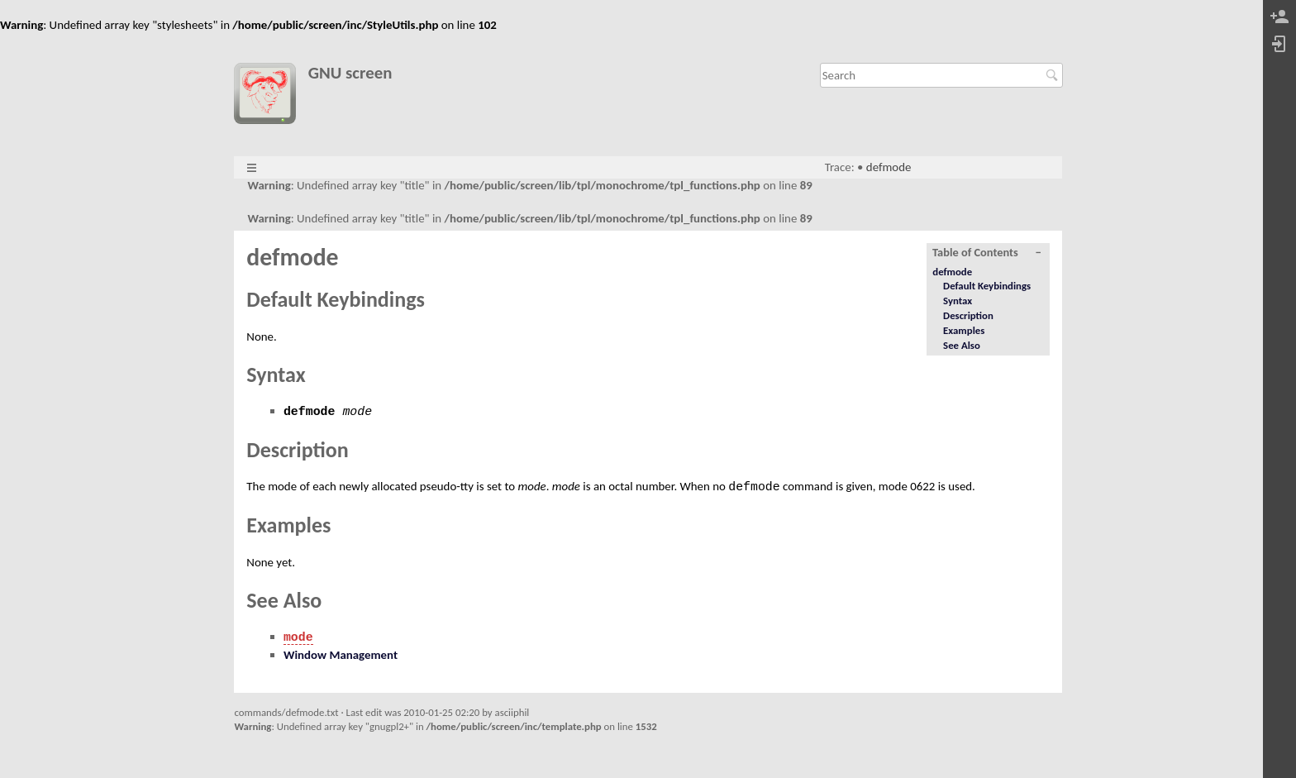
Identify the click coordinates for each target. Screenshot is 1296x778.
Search (1054, 75)
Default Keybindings (987, 285)
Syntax (957, 300)
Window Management (341, 654)
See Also (961, 345)
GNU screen (350, 73)
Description (968, 315)
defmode (889, 167)
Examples (963, 330)
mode (298, 637)
